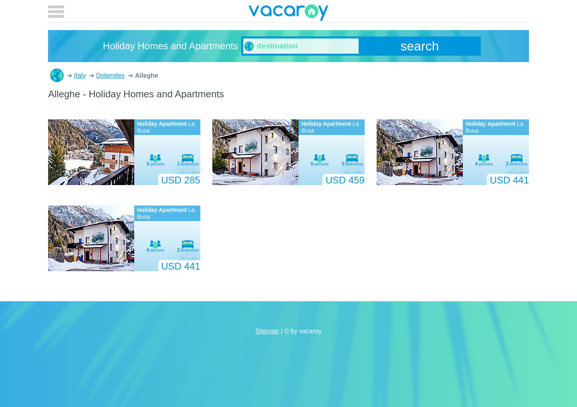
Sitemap (267, 331)
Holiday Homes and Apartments (57, 75)
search (420, 46)
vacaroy (288, 14)
